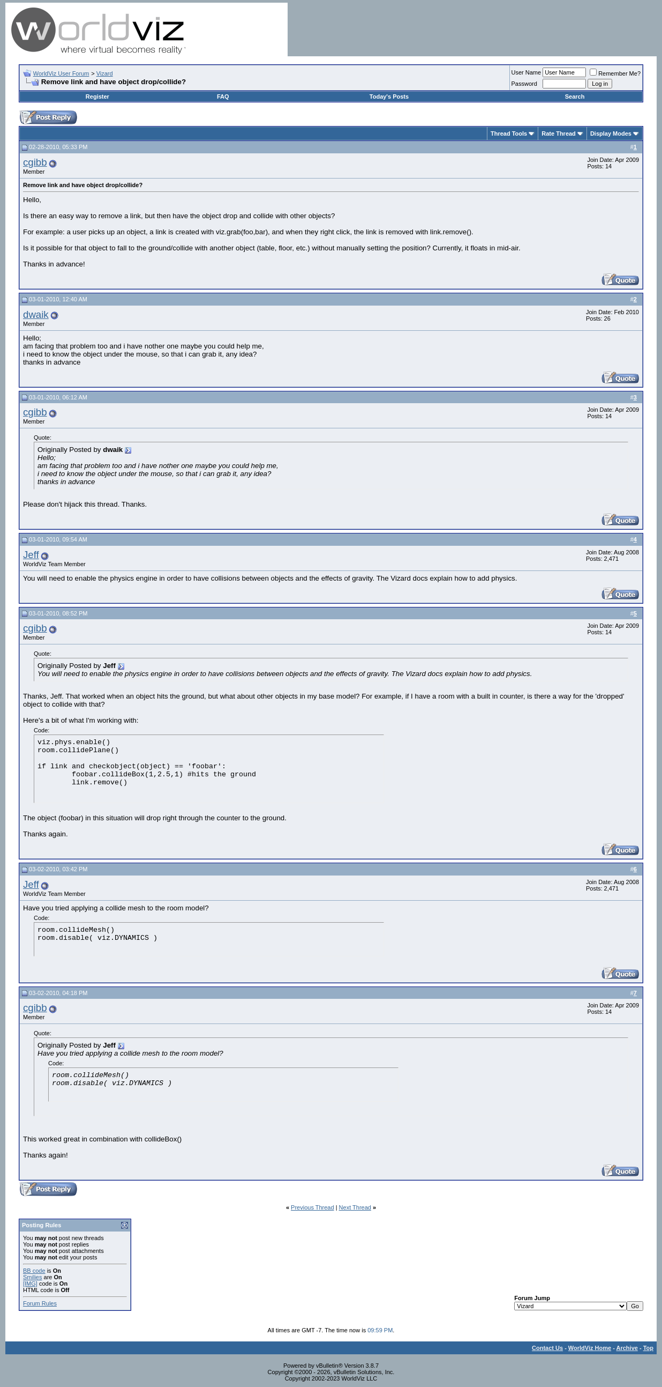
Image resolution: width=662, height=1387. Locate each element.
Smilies (32, 1277)
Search (575, 96)
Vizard (104, 73)
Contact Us (547, 1348)
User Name (526, 72)
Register (97, 96)
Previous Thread (312, 1207)
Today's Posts (389, 96)
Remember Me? (615, 73)
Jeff (31, 554)
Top (648, 1348)
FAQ (223, 96)
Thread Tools (509, 133)
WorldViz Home (589, 1348)
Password (524, 83)
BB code (34, 1270)
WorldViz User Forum (61, 73)
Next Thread (355, 1207)
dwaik (36, 314)
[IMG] (30, 1283)
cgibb (35, 162)
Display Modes (610, 133)
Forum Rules (40, 1303)
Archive (627, 1348)
